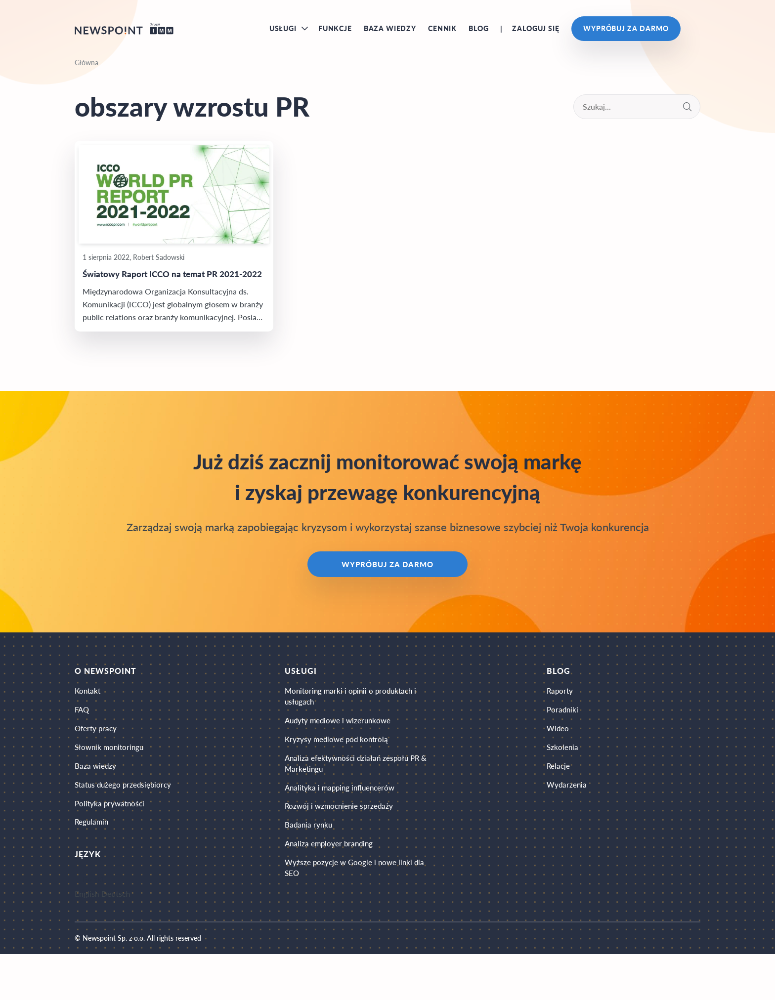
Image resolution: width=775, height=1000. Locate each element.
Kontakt (88, 721)
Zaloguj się (535, 34)
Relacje (559, 804)
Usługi (283, 34)
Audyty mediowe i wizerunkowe (343, 755)
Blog (478, 34)
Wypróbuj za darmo (626, 34)
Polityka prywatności (111, 846)
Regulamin (92, 867)
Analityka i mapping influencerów (346, 830)
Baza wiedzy (390, 34)
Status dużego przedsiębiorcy (125, 825)
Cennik (442, 34)
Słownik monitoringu (111, 784)
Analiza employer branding (334, 892)
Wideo (558, 763)
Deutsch (115, 939)
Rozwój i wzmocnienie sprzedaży (344, 851)
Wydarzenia (568, 825)
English (87, 939)
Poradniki (563, 742)
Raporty (561, 721)
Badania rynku (312, 871)
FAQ (82, 742)
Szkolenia (563, 784)
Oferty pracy (97, 763)
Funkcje (335, 34)
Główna (86, 75)
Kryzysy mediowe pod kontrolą (341, 776)
